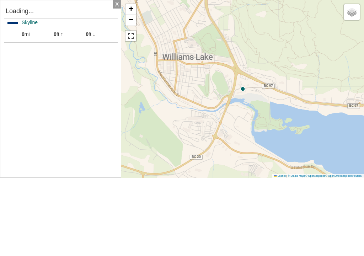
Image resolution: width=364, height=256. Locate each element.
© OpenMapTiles (315, 175)
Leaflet (279, 175)
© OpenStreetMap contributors (343, 175)
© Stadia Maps (296, 175)
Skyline (30, 22)
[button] (303, 88)
